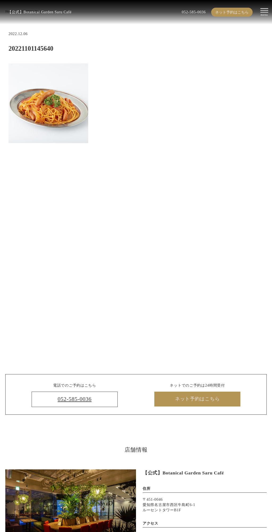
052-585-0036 (194, 12)
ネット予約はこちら (232, 12)
